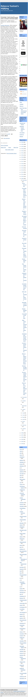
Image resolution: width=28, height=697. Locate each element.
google (21, 588)
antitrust (21, 460)
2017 (22, 161)
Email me (22, 134)
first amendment (23, 574)
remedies (22, 640)
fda (20, 571)
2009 (22, 178)
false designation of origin (23, 559)
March (23, 421)
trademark (22, 665)
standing (21, 651)
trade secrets (22, 661)
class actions (22, 479)
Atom (21, 102)
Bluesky (21, 136)
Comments (23, 93)
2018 (22, 159)
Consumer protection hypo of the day (24, 286)
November (24, 397)
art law (21, 464)
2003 (22, 443)
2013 (22, 170)
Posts (22, 91)
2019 (22, 157)
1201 (21, 449)
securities (22, 649)
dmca (21, 545)
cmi (20, 482)
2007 (22, 435)
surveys (21, 653)
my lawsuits (22, 607)
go (20, 586)
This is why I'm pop (24, 185)
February (24, 425)
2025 (22, 144)
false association (23, 554)
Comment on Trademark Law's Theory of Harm (24, 252)
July (23, 413)
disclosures (22, 538)
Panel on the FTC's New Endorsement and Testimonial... (24, 388)
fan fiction (22, 567)
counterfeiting (22, 508)
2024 (22, 146)
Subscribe (23, 53)
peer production (23, 620)
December (24, 180)
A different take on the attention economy (24, 277)
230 (20, 453)
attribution (22, 466)
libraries (21, 598)
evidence (21, 549)
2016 (22, 163)
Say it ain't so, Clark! (24, 245)
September (24, 405)
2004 (22, 441)
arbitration (22, 462)
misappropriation (23, 600)
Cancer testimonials (24, 260)
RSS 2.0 (21, 106)
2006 (22, 437)
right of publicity (23, 642)
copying (21, 504)
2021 (22, 152)
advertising (22, 456)
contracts (22, 502)
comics (21, 484)
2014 (22, 167)
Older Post (16, 147)
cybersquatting (23, 519)
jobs (20, 594)
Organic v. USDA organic (24, 213)
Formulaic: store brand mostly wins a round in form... (24, 192)
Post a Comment (4, 145)
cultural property (23, 516)
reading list (22, 637)
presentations (22, 628)
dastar (21, 524)
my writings (22, 609)
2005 (22, 439)
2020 (22, 155)
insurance (22, 590)
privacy (21, 631)
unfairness (22, 676)
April (23, 419)
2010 (22, 176)
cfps (20, 477)
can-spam (22, 473)
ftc (20, 578)
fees (21, 572)
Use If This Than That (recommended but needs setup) (23, 111)
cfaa (21, 475)
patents (21, 618)
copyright (22, 506)
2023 (22, 148)
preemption (22, 625)
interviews (22, 592)
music (21, 605)
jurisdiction (22, 596)
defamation (22, 526)
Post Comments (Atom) (12, 153)
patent (21, 616)
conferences (22, 489)
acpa (21, 455)
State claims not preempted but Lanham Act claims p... (24, 326)
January (24, 428)
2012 (22, 172)
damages (22, 523)
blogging (21, 469)
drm (20, 547)
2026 (22, 142)
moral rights (22, 603)
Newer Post (3, 147)
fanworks (21, 569)
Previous (3, 25)
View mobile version (9, 149)
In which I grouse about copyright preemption (24, 347)
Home (9, 147)
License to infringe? (24, 240)
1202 (21, 451)
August (23, 409)
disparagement (23, 542)
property (21, 635)
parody (21, 614)
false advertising (7, 138)
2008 (22, 432)
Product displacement (24, 310)
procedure (22, 633)
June (23, 415)
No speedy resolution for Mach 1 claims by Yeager (24, 220)
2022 (22, 150)
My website (22, 132)
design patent (22, 533)
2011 (22, 174)
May (23, 417)
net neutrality (22, 612)
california (21, 471)
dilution (21, 536)
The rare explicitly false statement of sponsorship (24, 376)
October (24, 400)
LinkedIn (21, 104)
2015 (22, 165)
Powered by (23, 65)
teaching (21, 655)
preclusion (22, 623)
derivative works (23, 530)
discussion (7, 25)
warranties (22, 678)
